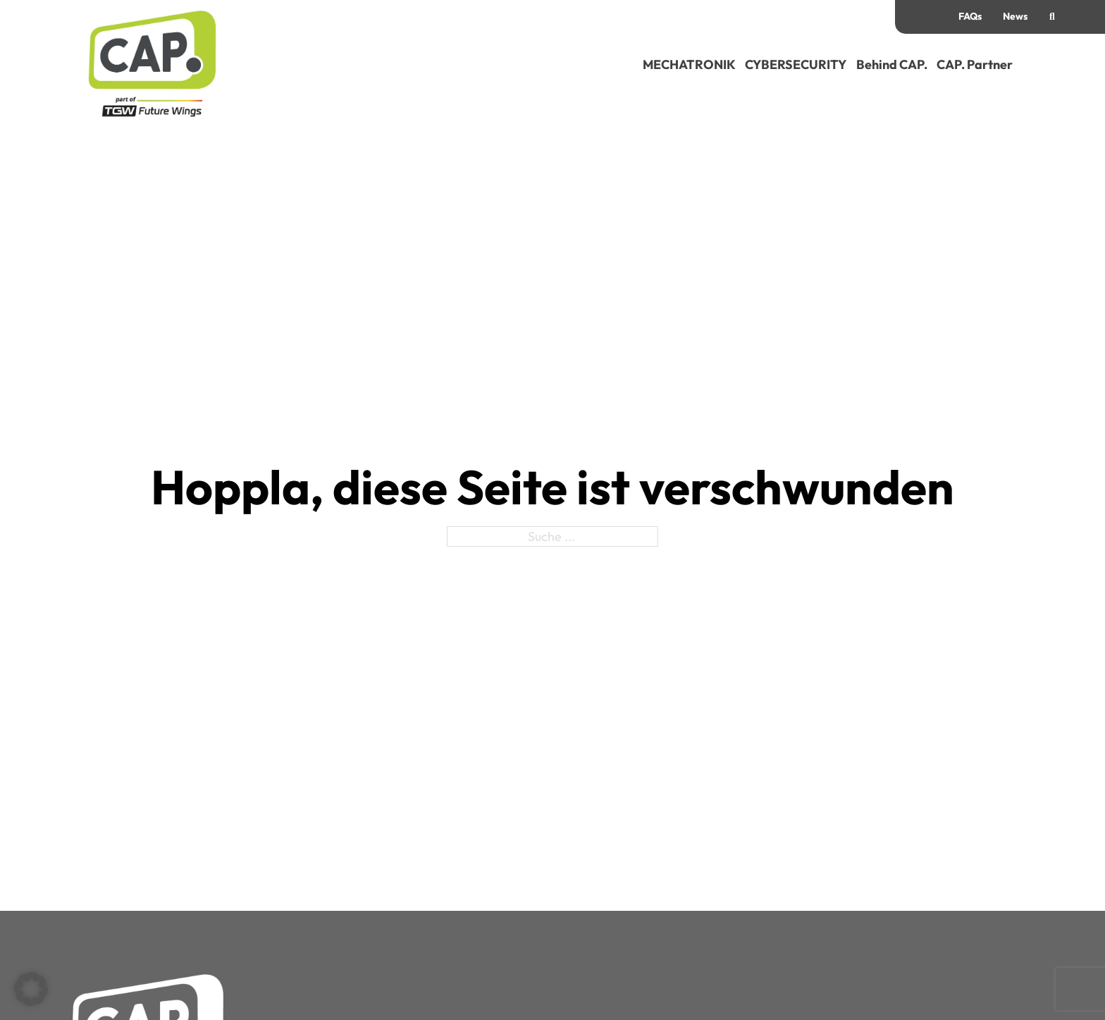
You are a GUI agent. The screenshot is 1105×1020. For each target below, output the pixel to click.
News (1015, 16)
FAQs (970, 16)
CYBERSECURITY (795, 64)
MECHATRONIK (689, 64)
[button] (31, 989)
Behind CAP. (891, 64)
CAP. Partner (975, 64)
